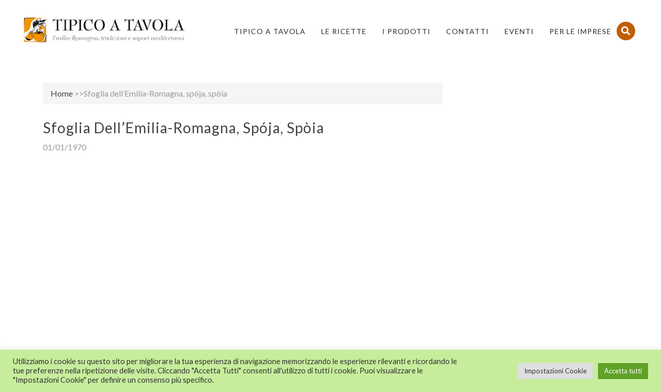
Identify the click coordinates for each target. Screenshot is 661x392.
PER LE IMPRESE (580, 31)
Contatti (467, 31)
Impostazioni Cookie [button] (555, 371)
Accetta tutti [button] (623, 371)
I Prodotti (406, 31)
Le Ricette (344, 31)
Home (62, 93)
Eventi (519, 31)
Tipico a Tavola (270, 31)
